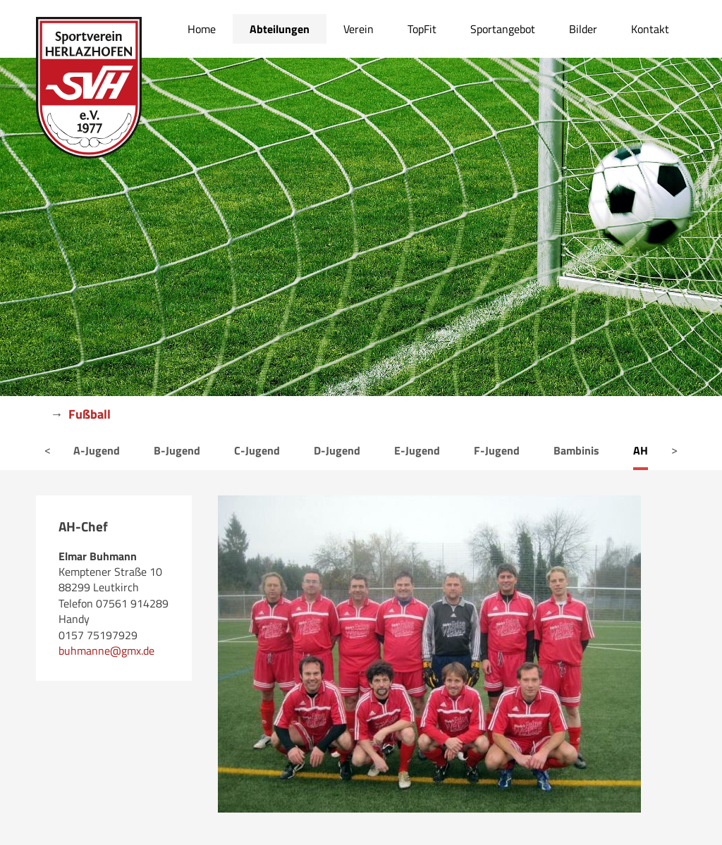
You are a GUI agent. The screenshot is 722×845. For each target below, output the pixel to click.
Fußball (89, 414)
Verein (358, 28)
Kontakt (650, 28)
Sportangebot (502, 28)
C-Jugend (257, 450)
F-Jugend (497, 450)
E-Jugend (417, 450)
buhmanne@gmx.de (106, 650)
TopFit (422, 28)
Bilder (583, 28)
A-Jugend (96, 450)
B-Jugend (177, 450)
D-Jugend (337, 450)
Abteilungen (280, 28)
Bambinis (576, 450)
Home (202, 28)
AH (640, 450)
